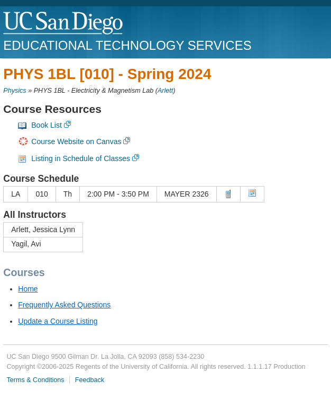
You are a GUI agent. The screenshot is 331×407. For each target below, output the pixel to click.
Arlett (165, 90)
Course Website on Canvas (76, 141)
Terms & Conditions (35, 380)
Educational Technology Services (127, 45)
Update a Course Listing (57, 321)
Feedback (89, 380)
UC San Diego (63, 24)
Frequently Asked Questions (64, 304)
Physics (14, 90)
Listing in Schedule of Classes (80, 158)
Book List (46, 125)
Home (28, 289)
